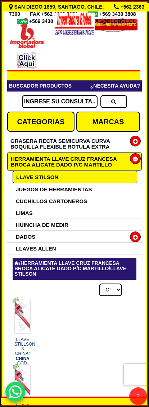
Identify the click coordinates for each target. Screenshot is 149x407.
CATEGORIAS (41, 122)
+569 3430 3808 (118, 14)
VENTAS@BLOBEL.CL (109, 21)
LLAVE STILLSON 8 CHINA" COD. (24, 353)
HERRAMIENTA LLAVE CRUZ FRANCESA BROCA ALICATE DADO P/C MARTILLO (64, 162)
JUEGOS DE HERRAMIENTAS (54, 189)
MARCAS (108, 122)
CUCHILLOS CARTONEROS (51, 201)
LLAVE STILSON (37, 177)
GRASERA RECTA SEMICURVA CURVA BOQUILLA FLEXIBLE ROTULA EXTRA (60, 144)
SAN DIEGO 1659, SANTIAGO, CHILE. (57, 7)
